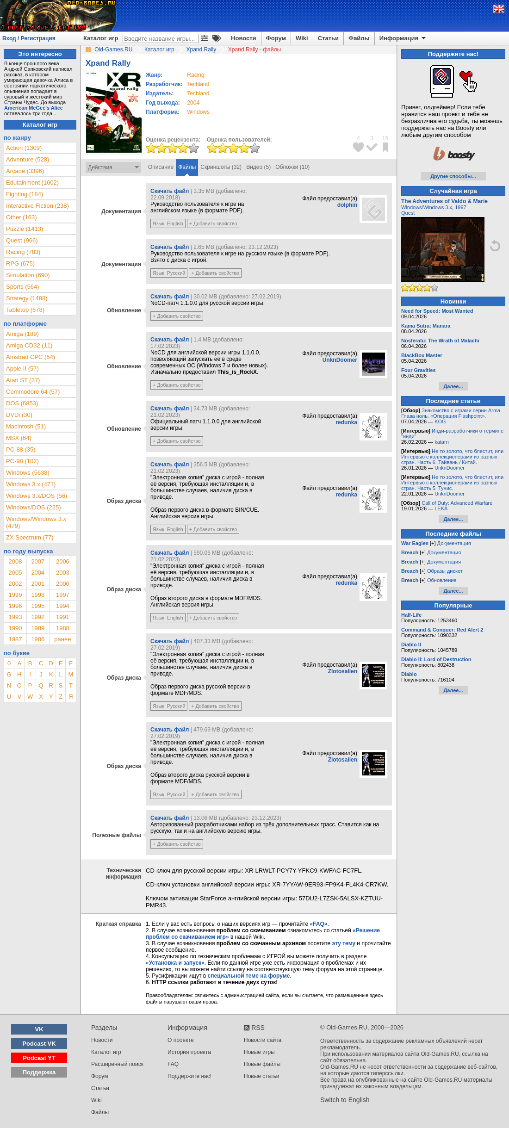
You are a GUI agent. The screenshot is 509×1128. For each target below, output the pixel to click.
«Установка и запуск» (175, 963)
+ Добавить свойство (213, 223)
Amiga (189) (22, 333)
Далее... (453, 386)
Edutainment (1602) (32, 182)
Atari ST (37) (23, 380)
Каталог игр (100, 38)
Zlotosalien (342, 671)
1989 (37, 628)
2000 (62, 583)
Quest (408, 213)
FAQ (173, 1064)
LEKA (441, 508)
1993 (15, 617)
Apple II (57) (22, 368)
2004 (193, 102)
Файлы (359, 38)
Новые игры (259, 1052)
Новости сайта (262, 1040)
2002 (15, 583)
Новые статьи (261, 1076)
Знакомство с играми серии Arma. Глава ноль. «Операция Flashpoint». (451, 413)
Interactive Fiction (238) (37, 205)
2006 (62, 561)
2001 (37, 583)
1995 (37, 605)
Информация (403, 38)
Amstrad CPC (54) (30, 356)
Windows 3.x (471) (31, 484)
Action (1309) (24, 147)
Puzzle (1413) (24, 228)
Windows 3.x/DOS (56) (36, 495)
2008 (15, 561)
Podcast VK (39, 1043)
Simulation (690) (28, 275)
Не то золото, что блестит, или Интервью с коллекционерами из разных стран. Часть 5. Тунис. (452, 482)
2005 (15, 572)
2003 (62, 572)
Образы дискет (445, 571)
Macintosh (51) (26, 426)
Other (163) (21, 217)
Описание (161, 167)
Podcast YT (39, 1057)
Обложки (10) (292, 167)
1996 (15, 605)
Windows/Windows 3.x (426, 207)
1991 (62, 617)
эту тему (343, 943)
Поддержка (39, 1072)
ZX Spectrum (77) (30, 537)
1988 (62, 628)
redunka (346, 422)
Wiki (302, 38)
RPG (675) (20, 263)
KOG (440, 421)
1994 (62, 605)
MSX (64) (18, 437)
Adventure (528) (27, 159)
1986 (37, 639)
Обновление (442, 580)
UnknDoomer (340, 360)
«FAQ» (318, 924)
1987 (15, 639)
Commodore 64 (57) (33, 391)
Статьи (328, 38)
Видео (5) (258, 167)
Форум (276, 38)
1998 (37, 594)
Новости (243, 38)
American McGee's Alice (33, 108)
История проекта (189, 1052)
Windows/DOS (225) (33, 507)
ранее (62, 639)
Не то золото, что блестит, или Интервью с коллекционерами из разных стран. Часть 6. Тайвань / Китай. (452, 456)
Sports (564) (22, 286)
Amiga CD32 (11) (29, 345)
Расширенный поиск (117, 1064)
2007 (37, 561)
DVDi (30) (19, 414)
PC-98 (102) (22, 461)
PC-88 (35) (21, 449)
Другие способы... (453, 176)
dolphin (347, 205)
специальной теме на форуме (249, 976)
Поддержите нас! (189, 1076)
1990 (15, 628)
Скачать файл (169, 191)
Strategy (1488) (27, 298)
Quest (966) (22, 240)
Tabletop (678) (25, 309)
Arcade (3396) (25, 170)
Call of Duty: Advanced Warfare (457, 503)
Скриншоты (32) (221, 167)
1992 (37, 617)
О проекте (181, 1040)
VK (39, 1029)
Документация (454, 543)
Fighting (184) (24, 194)
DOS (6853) (22, 403)
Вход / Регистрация (29, 38)
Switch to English (345, 1099)
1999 (15, 594)
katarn (442, 442)
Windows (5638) (28, 472)
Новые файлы (262, 1064)
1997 (62, 594)
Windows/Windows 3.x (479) (36, 522)
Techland (198, 84)
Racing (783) (23, 251)
